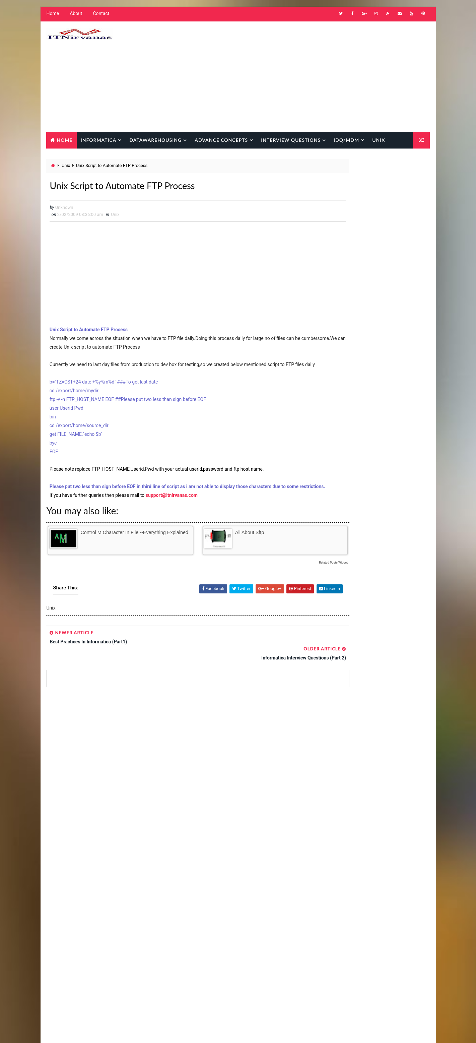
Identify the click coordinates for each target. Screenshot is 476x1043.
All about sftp (227, 553)
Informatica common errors (212, 926)
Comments (412, 567)
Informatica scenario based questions (222, 973)
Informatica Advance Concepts (215, 902)
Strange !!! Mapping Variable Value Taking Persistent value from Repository (387, 666)
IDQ (218, 879)
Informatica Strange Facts (211, 984)
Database (63, 157)
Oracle (262, 984)
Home (52, 16)
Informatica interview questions (216, 937)
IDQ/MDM (345, 140)
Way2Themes (102, 1031)
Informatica (98, 140)
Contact (100, 16)
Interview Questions (290, 140)
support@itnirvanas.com (171, 515)
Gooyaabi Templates (171, 1031)
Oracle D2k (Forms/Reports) (211, 996)
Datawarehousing (155, 140)
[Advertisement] (308, 78)
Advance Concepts (220, 140)
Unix (377, 140)
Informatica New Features (210, 961)
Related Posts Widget (291, 583)
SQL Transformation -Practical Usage (389, 688)
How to (191, 879)
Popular (375, 567)
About (75, 16)
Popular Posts (338, 568)
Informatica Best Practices (211, 914)
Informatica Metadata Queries (214, 949)
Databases (194, 867)
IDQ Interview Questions (207, 890)
